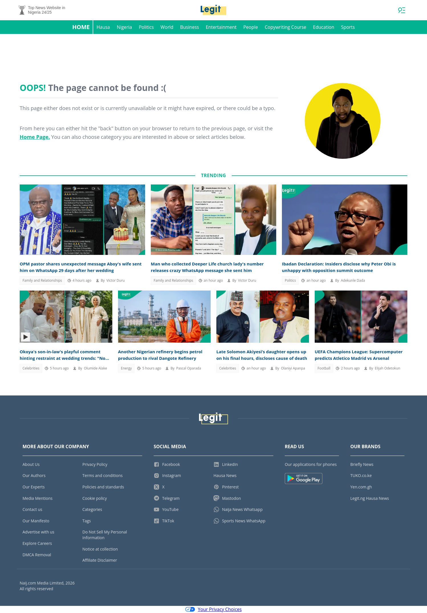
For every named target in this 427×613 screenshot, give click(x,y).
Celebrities (31, 368)
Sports (348, 27)
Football (324, 368)
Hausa (103, 27)
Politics (146, 27)
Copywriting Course (285, 27)
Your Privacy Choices (213, 609)
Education (323, 27)
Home (81, 27)
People (250, 27)
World (166, 27)
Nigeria (124, 27)
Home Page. (35, 137)
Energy (126, 368)
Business (189, 27)
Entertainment (221, 27)
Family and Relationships (42, 280)
